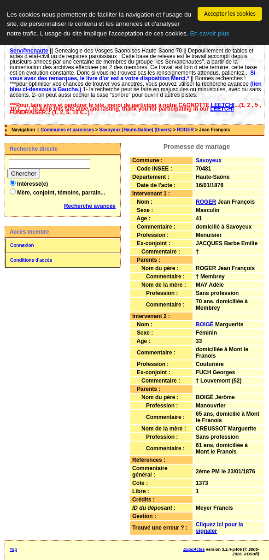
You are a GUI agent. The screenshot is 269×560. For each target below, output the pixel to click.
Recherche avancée (90, 206)
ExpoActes (194, 549)
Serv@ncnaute (29, 50)
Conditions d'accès (31, 260)
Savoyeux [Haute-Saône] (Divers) (135, 129)
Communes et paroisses (67, 129)
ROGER (185, 129)
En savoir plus (209, 33)
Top (13, 549)
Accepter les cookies (230, 14)
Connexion (22, 245)
